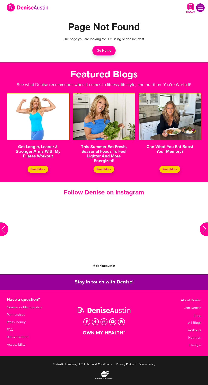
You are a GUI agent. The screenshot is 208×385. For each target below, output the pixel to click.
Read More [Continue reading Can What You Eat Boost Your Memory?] (169, 169)
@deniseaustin (104, 266)
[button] (4, 229)
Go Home (104, 50)
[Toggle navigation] (200, 7)
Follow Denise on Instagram (104, 192)
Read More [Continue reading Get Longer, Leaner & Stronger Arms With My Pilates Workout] (38, 169)
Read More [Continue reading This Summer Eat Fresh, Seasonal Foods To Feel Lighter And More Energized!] (103, 169)
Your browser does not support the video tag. (43, 229)
